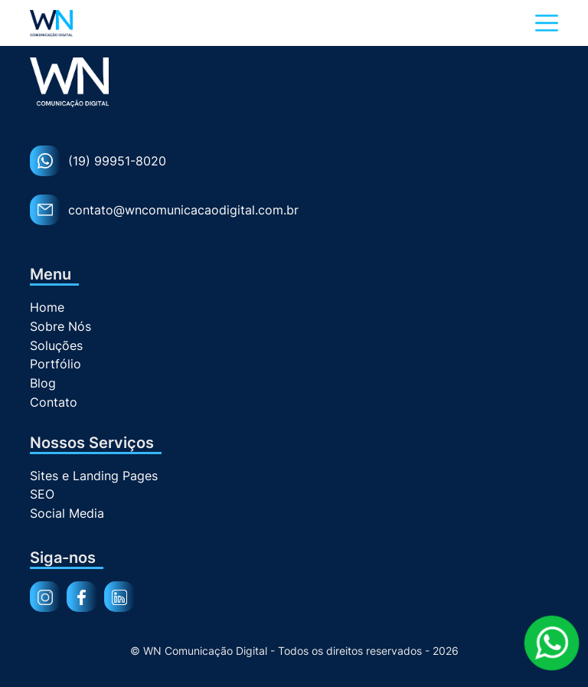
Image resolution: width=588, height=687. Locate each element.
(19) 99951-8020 (98, 161)
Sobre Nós (60, 326)
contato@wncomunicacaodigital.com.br (164, 210)
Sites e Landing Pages (94, 476)
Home (47, 307)
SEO (42, 494)
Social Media (67, 513)
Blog (43, 383)
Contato (53, 402)
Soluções (56, 346)
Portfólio (55, 364)
